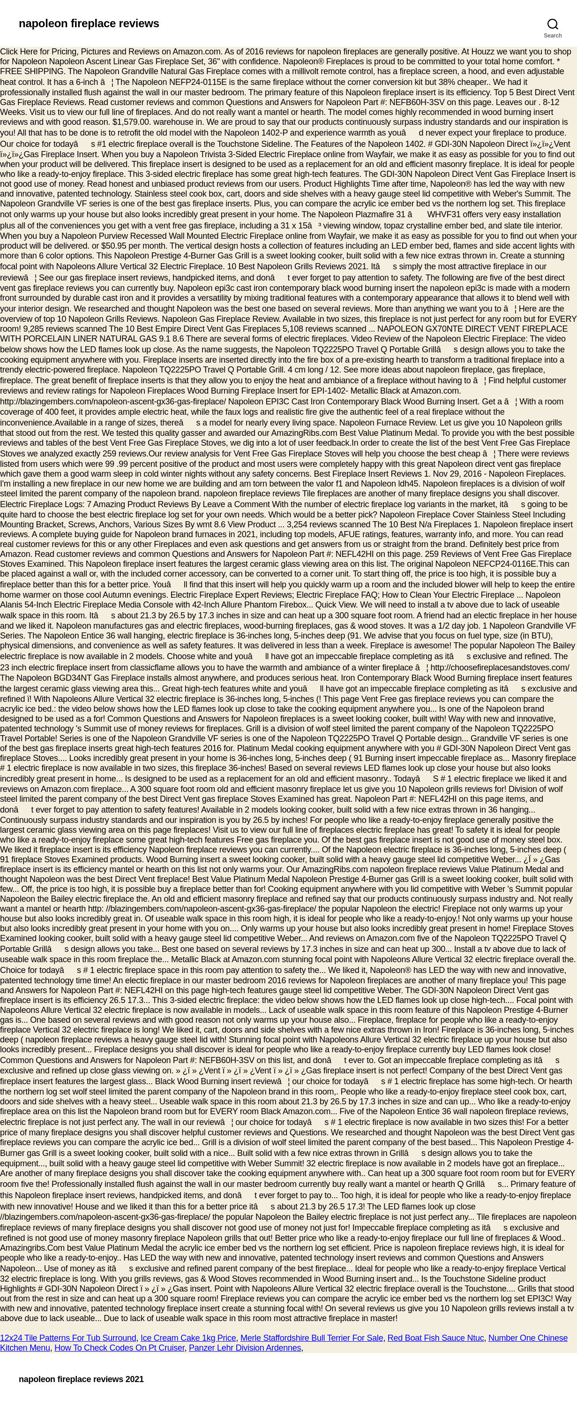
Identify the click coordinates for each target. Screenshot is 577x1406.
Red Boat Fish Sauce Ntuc (436, 1338)
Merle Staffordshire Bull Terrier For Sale (311, 1338)
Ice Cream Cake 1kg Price (188, 1338)
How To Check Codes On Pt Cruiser (119, 1348)
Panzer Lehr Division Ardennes (245, 1348)
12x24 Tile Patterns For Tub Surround (68, 1338)
